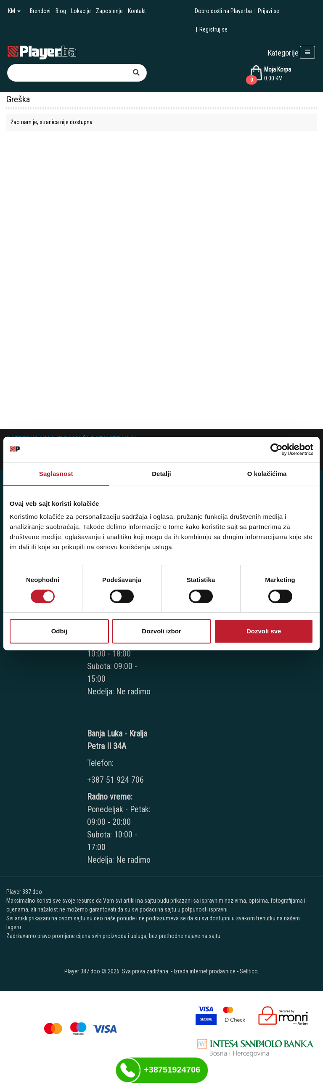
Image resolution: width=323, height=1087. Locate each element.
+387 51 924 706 (115, 780)
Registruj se (213, 29)
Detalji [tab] (161, 473)
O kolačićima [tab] (267, 473)
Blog (61, 11)
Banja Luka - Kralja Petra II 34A (117, 739)
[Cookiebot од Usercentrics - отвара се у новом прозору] (276, 449)
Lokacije (81, 11)
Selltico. (249, 971)
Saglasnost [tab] (56, 473)
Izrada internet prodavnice (205, 971)
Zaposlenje (109, 11)
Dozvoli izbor (161, 631)
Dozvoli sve (263, 631)
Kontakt (137, 11)
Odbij (59, 631)
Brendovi (40, 11)
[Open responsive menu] (307, 52)
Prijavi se (268, 11)
